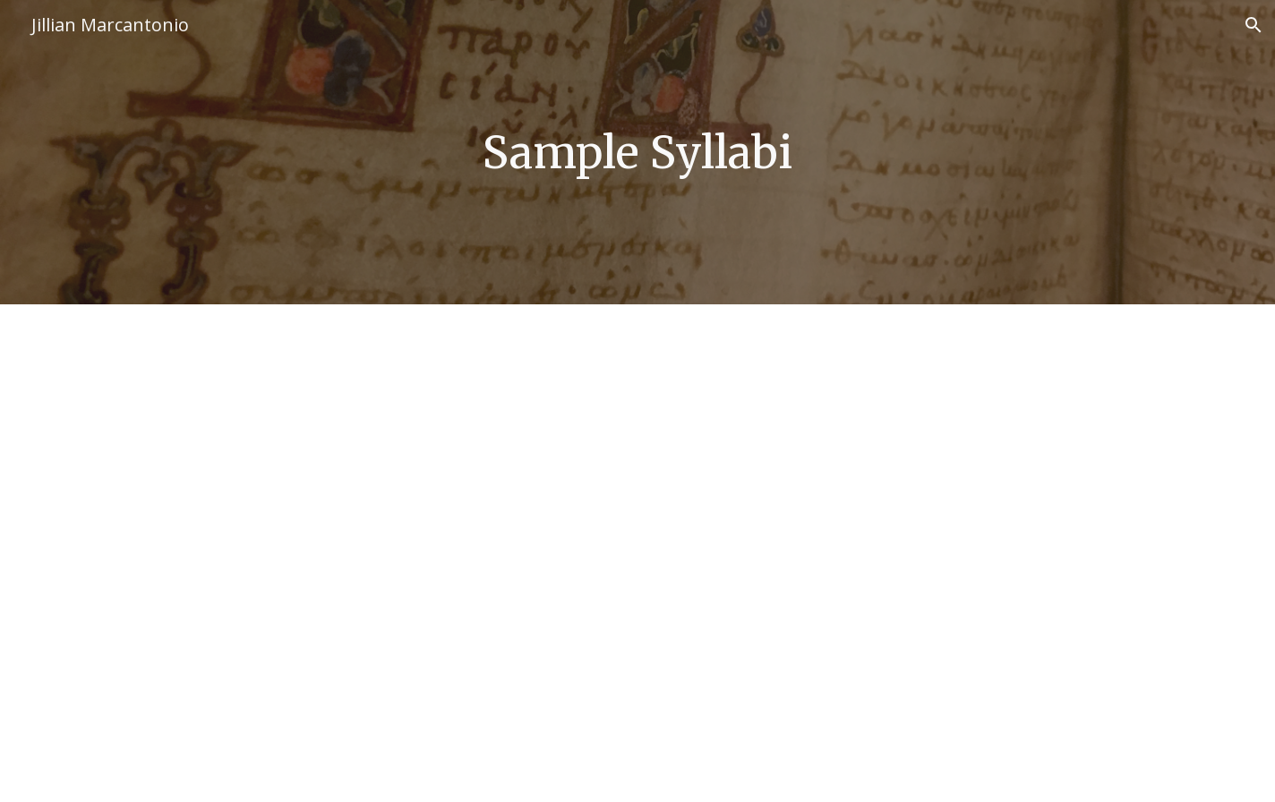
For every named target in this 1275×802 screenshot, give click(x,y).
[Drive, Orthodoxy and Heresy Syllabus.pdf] (637, 553)
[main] (637, 152)
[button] (1253, 25)
